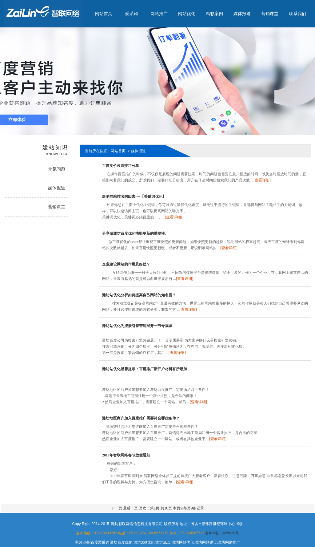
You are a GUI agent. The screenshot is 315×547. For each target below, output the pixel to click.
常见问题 (56, 169)
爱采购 (131, 13)
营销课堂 (269, 13)
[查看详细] (262, 180)
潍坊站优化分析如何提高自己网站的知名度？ (139, 295)
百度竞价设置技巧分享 (120, 166)
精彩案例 (214, 13)
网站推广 (159, 13)
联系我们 (297, 13)
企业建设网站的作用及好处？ (126, 264)
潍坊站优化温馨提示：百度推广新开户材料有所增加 (144, 369)
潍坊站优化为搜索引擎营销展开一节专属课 (137, 326)
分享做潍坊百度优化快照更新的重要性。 (135, 233)
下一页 (116, 508)
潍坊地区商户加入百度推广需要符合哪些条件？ (141, 418)
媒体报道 (242, 13)
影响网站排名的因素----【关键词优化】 (134, 196)
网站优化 (186, 13)
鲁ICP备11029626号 (222, 533)
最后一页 (131, 508)
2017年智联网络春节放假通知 (126, 455)
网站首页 (103, 13)
